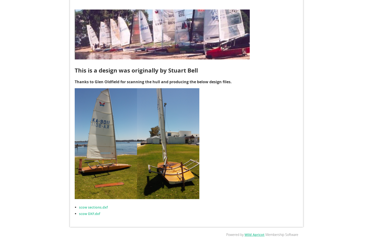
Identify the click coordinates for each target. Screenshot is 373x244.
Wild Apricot (255, 234)
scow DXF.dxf (89, 213)
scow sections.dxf (93, 207)
